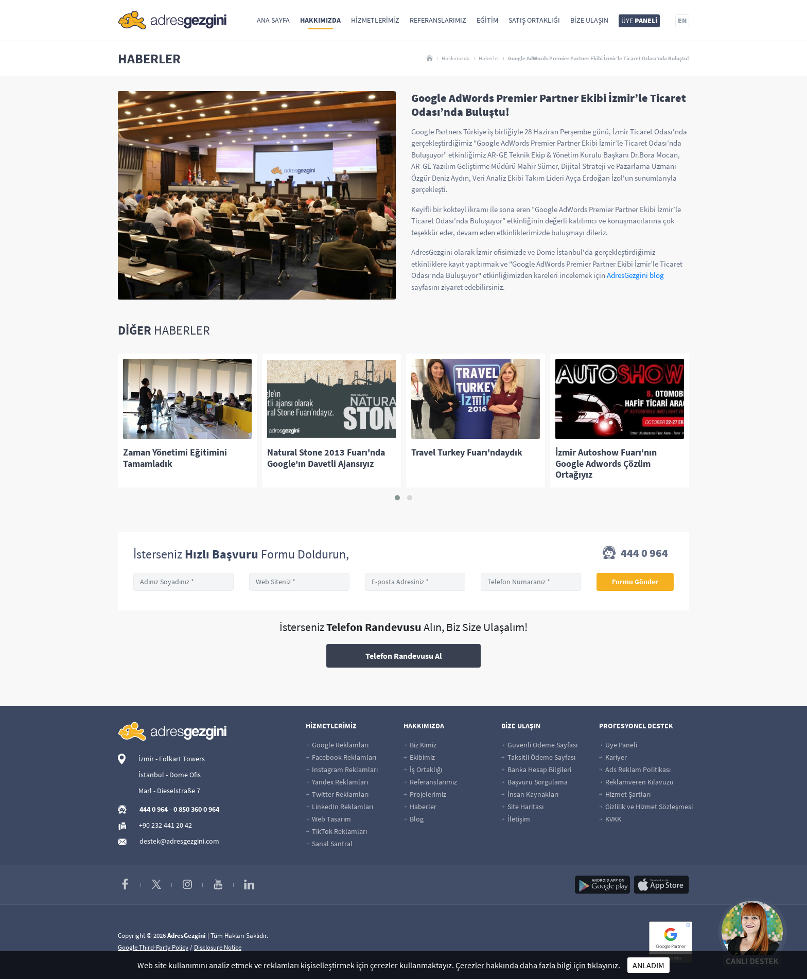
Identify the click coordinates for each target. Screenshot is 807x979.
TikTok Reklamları (336, 831)
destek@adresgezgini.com (179, 841)
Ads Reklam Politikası (635, 769)
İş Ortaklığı (423, 769)
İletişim (515, 819)
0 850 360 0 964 (196, 809)
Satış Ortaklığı (534, 20)
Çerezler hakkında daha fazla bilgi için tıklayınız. (537, 965)
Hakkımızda (320, 20)
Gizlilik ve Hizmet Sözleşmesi (646, 806)
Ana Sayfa (273, 20)
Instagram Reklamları (342, 769)
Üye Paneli (618, 744)
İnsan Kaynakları (529, 794)
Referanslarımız (438, 20)
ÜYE (639, 20)
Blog (414, 819)
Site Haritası (522, 806)
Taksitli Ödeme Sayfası (538, 757)
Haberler (489, 58)
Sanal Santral (329, 843)
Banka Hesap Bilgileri (536, 769)
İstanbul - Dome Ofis (169, 774)
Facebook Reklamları (341, 757)
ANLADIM (648, 965)
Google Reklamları (337, 744)
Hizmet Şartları (625, 794)
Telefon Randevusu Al (403, 656)
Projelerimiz (425, 794)
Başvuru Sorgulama (534, 781)
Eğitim (487, 20)
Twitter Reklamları (337, 794)
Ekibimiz (419, 757)
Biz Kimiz (420, 744)
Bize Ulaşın (589, 20)
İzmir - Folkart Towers (171, 758)
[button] (397, 498)
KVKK (610, 819)
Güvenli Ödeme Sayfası (539, 744)
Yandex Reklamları (337, 781)
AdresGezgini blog (635, 275)
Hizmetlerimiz (375, 20)
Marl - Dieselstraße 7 (169, 790)
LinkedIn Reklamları (339, 806)
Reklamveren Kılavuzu (636, 781)
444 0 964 (635, 554)
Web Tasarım (328, 819)
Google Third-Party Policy (153, 947)
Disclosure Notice (217, 947)
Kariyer (613, 757)
